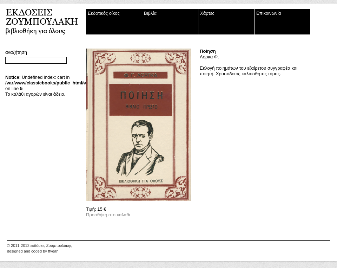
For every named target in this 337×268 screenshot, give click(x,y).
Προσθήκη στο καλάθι (108, 214)
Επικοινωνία (268, 13)
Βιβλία (150, 13)
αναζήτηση (16, 52)
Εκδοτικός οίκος (104, 13)
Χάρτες (207, 13)
